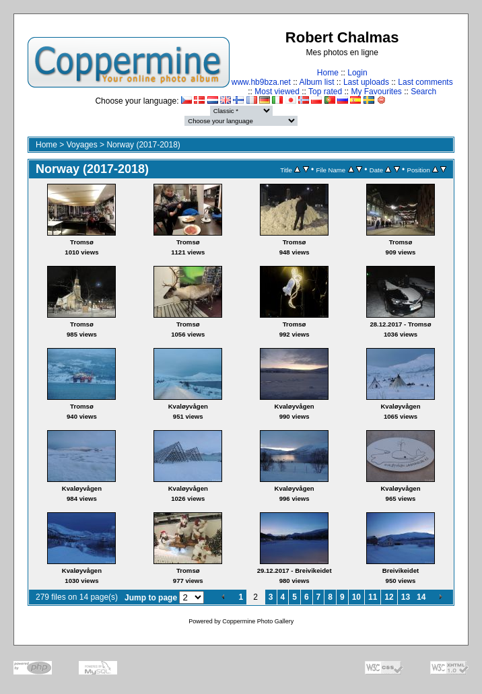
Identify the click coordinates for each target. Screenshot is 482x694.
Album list (317, 82)
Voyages (82, 144)
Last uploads (366, 82)
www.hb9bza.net (261, 82)
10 (356, 597)
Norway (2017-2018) (143, 144)
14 (421, 597)
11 (372, 597)
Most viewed (277, 91)
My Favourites (376, 91)
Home (328, 72)
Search (423, 91)
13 (405, 597)
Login (357, 72)
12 (388, 597)
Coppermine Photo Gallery (258, 621)
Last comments (425, 82)
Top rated (325, 91)
